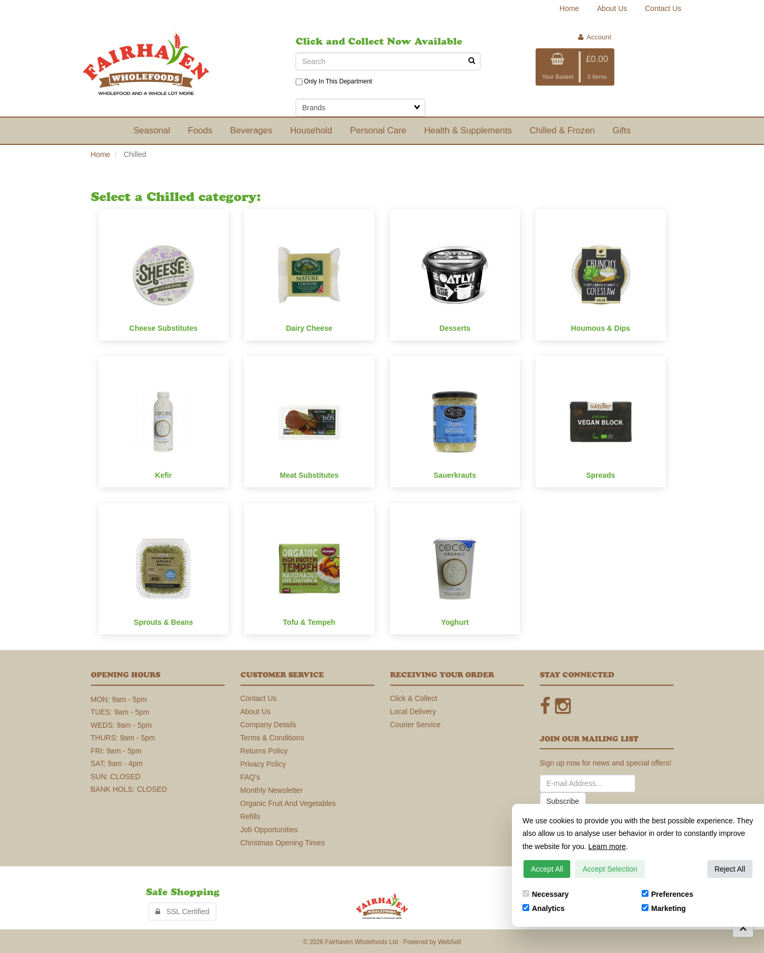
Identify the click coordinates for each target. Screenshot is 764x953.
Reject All (730, 869)
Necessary (545, 894)
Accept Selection (609, 869)
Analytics (543, 908)
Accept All (547, 869)
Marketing (664, 908)
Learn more (607, 846)
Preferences (667, 894)
